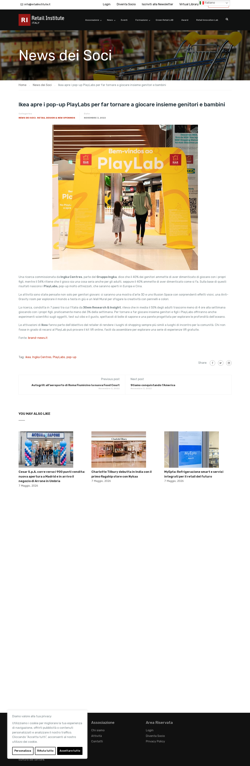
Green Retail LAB (164, 20)
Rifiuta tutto (45, 750)
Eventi (124, 20)
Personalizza (22, 750)
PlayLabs (59, 357)
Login (107, 4)
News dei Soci (27, 118)
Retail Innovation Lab (207, 20)
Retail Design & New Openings (56, 118)
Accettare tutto (70, 750)
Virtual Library (189, 4)
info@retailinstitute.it (37, 4)
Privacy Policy (155, 741)
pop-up (71, 357)
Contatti (97, 741)
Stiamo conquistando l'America (153, 385)
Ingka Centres (41, 357)
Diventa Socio (126, 4)
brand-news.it (38, 338)
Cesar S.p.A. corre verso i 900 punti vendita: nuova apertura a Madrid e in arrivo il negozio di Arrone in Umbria (52, 476)
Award (184, 20)
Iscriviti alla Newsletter (157, 4)
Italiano (207, 3)
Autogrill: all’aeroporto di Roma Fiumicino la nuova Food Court (76, 385)
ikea (28, 357)
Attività (96, 736)
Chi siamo (98, 730)
